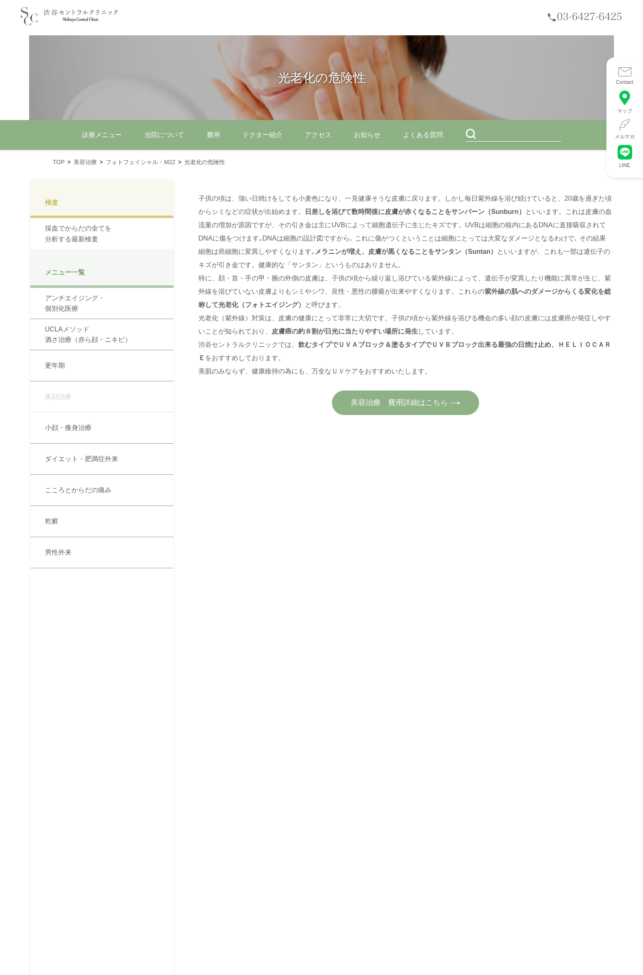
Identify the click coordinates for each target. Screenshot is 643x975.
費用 (213, 134)
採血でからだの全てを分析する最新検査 (78, 234)
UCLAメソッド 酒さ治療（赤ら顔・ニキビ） (88, 335)
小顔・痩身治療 (68, 427)
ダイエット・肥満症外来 (81, 458)
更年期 (55, 365)
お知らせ (367, 134)
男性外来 (58, 552)
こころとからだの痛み (78, 490)
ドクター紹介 (262, 134)
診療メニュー (102, 134)
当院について (164, 134)
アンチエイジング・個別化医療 (75, 303)
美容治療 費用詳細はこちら (406, 402)
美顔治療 (58, 396)
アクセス (318, 134)
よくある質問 (423, 134)
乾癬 (51, 521)
